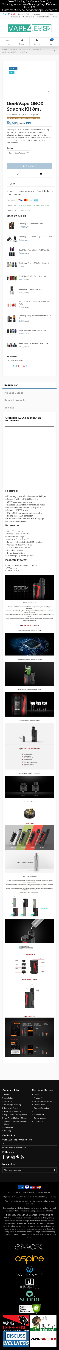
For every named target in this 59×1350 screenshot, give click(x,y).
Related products (14, 400)
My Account (37, 14)
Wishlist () (14, 17)
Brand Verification (11, 1108)
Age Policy (8, 1098)
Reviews (9, 407)
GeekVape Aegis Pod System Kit (32, 330)
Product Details (13, 393)
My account (39, 1115)
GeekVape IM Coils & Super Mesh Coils (35, 237)
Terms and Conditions (43, 1101)
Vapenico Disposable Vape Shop (15, 1122)
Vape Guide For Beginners (15, 1115)
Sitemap (7, 1131)
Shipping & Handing (12, 1105)
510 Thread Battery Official (15, 1118)
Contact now (25, 211)
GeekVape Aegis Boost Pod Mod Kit (34, 250)
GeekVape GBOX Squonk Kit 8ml (33, 276)
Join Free (49, 14)
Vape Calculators (44, 17)
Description (11, 385)
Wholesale (8, 1127)
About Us (38, 1094)
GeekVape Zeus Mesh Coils (31, 224)
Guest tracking (40, 1118)
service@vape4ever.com (15, 1147)
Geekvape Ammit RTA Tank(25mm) (34, 263)
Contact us (8, 1101)
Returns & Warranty (12, 1111)
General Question (41, 1108)
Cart (55, 17)
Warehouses (39, 1105)
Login (36, 1111)
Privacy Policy (39, 1098)
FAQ (28, 14)
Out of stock (29, 166)
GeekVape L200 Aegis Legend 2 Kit (34, 343)
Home (21, 14)
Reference (11, 114)
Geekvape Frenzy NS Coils (30, 289)
